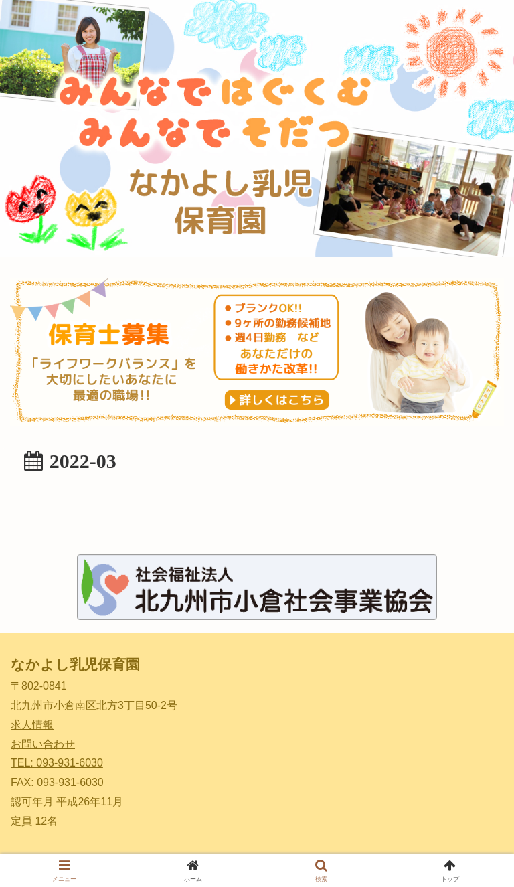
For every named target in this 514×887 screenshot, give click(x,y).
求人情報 (32, 724)
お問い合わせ (43, 744)
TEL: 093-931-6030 (57, 763)
